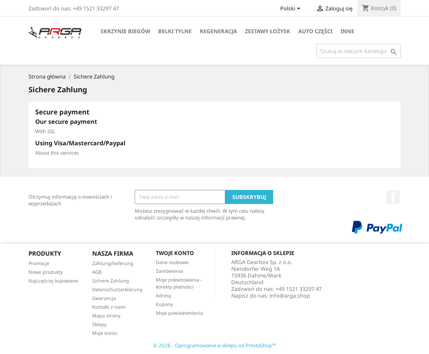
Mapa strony (106, 315)
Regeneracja (218, 31)
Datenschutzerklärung (117, 289)
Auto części (315, 31)
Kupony (164, 304)
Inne (347, 31)
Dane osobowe (172, 262)
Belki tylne (175, 31)
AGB (97, 272)
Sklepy (99, 324)
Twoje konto (175, 253)
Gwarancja (104, 298)
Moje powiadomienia (179, 313)
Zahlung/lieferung (112, 263)
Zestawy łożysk (267, 31)
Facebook (393, 197)
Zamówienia (169, 271)
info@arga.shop (289, 295)
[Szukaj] (358, 51)
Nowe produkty (45, 272)
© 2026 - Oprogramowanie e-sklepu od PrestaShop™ (214, 345)
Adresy (163, 295)
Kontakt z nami (109, 307)
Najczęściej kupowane (53, 280)
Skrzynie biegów (125, 31)
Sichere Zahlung (110, 280)
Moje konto (104, 333)
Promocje (38, 263)
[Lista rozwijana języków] (291, 9)
